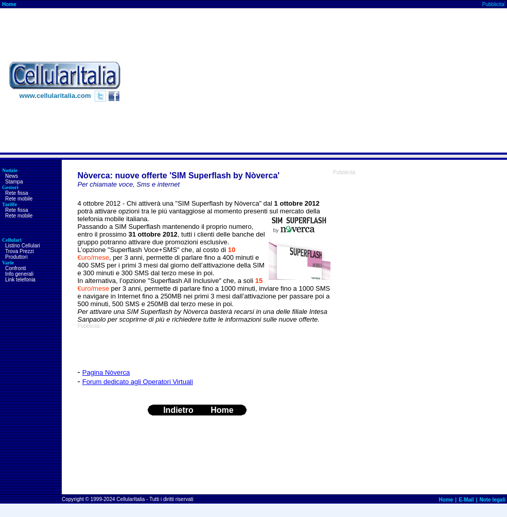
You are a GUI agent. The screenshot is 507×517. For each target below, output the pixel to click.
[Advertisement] (402, 80)
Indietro (178, 410)
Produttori (16, 257)
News (11, 176)
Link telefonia (20, 279)
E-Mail (466, 500)
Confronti (15, 268)
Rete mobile (18, 199)
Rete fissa (16, 193)
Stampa (14, 182)
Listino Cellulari (22, 245)
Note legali (492, 500)
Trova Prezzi (19, 251)
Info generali (19, 274)
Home (9, 4)
